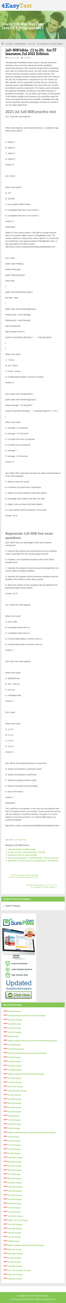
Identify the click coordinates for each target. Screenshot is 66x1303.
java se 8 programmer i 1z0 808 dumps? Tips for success (33, 858)
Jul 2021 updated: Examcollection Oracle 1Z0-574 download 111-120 (24, 876)
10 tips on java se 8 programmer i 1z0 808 (26, 852)
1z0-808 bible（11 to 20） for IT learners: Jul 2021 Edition (30, 52)
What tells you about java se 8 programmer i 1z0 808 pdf (33, 861)
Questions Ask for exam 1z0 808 (22, 855)
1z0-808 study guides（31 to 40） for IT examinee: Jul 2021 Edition (41, 886)
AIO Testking (35, 1299)
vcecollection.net (48, 1299)
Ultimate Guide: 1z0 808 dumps (22, 849)
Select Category (13, 906)
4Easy (16, 6)
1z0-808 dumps (20, 840)
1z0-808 (9, 44)
